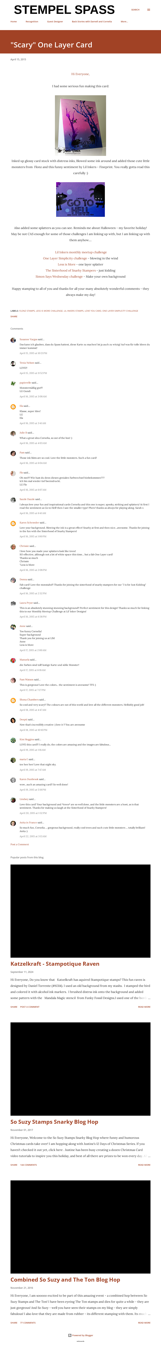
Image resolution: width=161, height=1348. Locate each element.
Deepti (23, 719)
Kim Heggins (27, 739)
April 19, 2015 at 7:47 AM (33, 769)
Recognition (32, 21)
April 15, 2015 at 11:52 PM (33, 373)
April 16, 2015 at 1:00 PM (33, 536)
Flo (21, 472)
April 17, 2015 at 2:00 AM (33, 650)
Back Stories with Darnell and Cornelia (92, 21)
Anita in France (28, 822)
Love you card (93, 310)
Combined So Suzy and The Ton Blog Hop (65, 1279)
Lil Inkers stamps (74, 310)
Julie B (23, 432)
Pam (22, 452)
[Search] (135, 10)
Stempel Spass (62, 9)
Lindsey (24, 799)
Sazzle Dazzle (27, 499)
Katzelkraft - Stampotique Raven (55, 963)
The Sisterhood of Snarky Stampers (71, 270)
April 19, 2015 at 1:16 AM (33, 749)
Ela (21, 405)
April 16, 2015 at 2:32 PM (33, 593)
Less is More (66, 264)
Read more (144, 1006)
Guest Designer (55, 21)
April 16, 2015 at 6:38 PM (33, 616)
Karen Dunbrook (29, 779)
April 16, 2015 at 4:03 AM (33, 443)
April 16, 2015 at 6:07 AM (33, 489)
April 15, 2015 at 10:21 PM (33, 353)
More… (124, 21)
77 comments (28, 1322)
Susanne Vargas (28, 339)
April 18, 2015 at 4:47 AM (33, 709)
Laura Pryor (26, 602)
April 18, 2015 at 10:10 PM (33, 729)
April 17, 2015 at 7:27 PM (33, 689)
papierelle (25, 382)
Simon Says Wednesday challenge (59, 276)
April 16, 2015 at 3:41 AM (33, 423)
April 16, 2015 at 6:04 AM (33, 462)
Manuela (24, 659)
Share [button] (13, 316)
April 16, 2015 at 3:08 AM (33, 396)
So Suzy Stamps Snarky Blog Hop (54, 1121)
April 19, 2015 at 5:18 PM (33, 789)
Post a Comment (19, 844)
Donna (23, 579)
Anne (23, 626)
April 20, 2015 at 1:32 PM (33, 813)
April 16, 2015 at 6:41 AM (33, 513)
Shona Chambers (29, 699)
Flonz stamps (27, 310)
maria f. (24, 759)
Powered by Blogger (80, 1335)
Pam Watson (26, 679)
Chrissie (24, 545)
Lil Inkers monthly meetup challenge (81, 252)
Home (13, 21)
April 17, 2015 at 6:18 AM (33, 670)
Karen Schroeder (29, 522)
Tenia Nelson (27, 362)
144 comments (28, 1164)
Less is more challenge (49, 310)
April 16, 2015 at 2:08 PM (33, 569)
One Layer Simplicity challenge (65, 258)
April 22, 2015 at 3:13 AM (33, 836)
